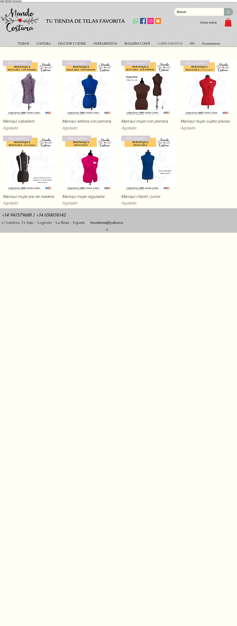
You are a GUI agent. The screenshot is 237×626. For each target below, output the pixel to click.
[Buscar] (195, 12)
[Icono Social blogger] (158, 21)
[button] (228, 22)
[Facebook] (143, 21)
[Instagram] (151, 21)
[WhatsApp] (136, 21)
